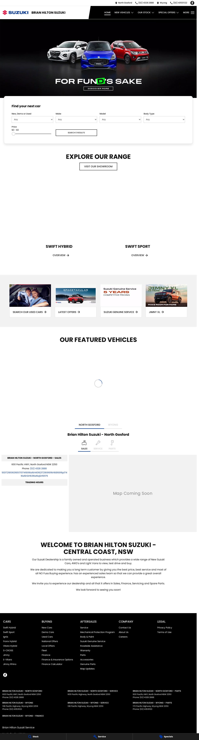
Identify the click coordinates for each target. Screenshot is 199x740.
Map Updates (87, 668)
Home (107, 12)
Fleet (44, 650)
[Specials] (166, 736)
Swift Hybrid (9, 627)
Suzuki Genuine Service (92, 641)
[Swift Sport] (137, 221)
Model (103, 113)
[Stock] (33, 736)
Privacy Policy (164, 627)
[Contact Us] (123, 3)
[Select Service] (98, 446)
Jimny (6, 655)
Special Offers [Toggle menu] (168, 12)
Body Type (149, 113)
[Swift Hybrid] (59, 221)
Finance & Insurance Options (57, 659)
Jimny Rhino (9, 664)
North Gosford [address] (89, 425)
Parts (83, 655)
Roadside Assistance (91, 645)
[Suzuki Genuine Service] (121, 300)
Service (84, 627)
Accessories (86, 659)
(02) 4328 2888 (38, 468)
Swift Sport (8, 632)
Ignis (5, 636)
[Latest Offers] (75, 300)
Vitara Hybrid (10, 645)
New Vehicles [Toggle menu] (124, 12)
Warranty (85, 650)
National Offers (50, 641)
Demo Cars (48, 632)
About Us (123, 632)
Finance (46, 655)
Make (58, 113)
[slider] (13, 134)
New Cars (47, 627)
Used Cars (47, 636)
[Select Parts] (112, 446)
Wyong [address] (113, 425)
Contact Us (125, 627)
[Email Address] (34, 474)
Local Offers (48, 645)
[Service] (99, 736)
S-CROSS (8, 650)
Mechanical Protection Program (97, 632)
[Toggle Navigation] (188, 12)
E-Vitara (7, 659)
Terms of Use (164, 632)
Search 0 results (76, 132)
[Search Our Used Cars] (30, 300)
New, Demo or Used (21, 113)
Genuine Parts (87, 664)
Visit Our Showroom (98, 166)
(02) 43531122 (15, 709)
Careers (123, 636)
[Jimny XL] (166, 300)
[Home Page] (15, 12)
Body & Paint (87, 636)
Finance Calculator (52, 664)
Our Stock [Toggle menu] (146, 12)
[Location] (84, 446)
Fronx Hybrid (10, 641)
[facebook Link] (192, 3)
